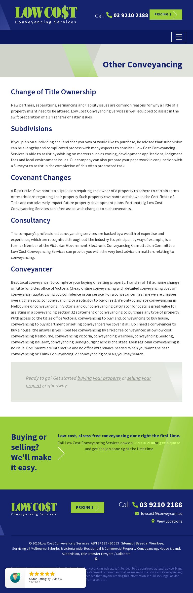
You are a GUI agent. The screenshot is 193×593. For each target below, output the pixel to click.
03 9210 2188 (127, 15)
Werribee (156, 543)
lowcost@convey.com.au (158, 513)
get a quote (169, 442)
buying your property (99, 378)
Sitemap (127, 543)
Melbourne (39, 548)
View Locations (166, 521)
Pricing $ (163, 14)
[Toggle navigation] (178, 37)
